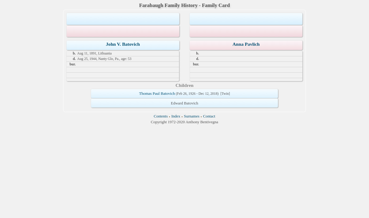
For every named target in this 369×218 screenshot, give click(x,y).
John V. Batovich (123, 44)
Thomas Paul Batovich (157, 93)
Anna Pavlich (246, 44)
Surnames (191, 116)
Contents (161, 116)
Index (175, 116)
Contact (209, 116)
